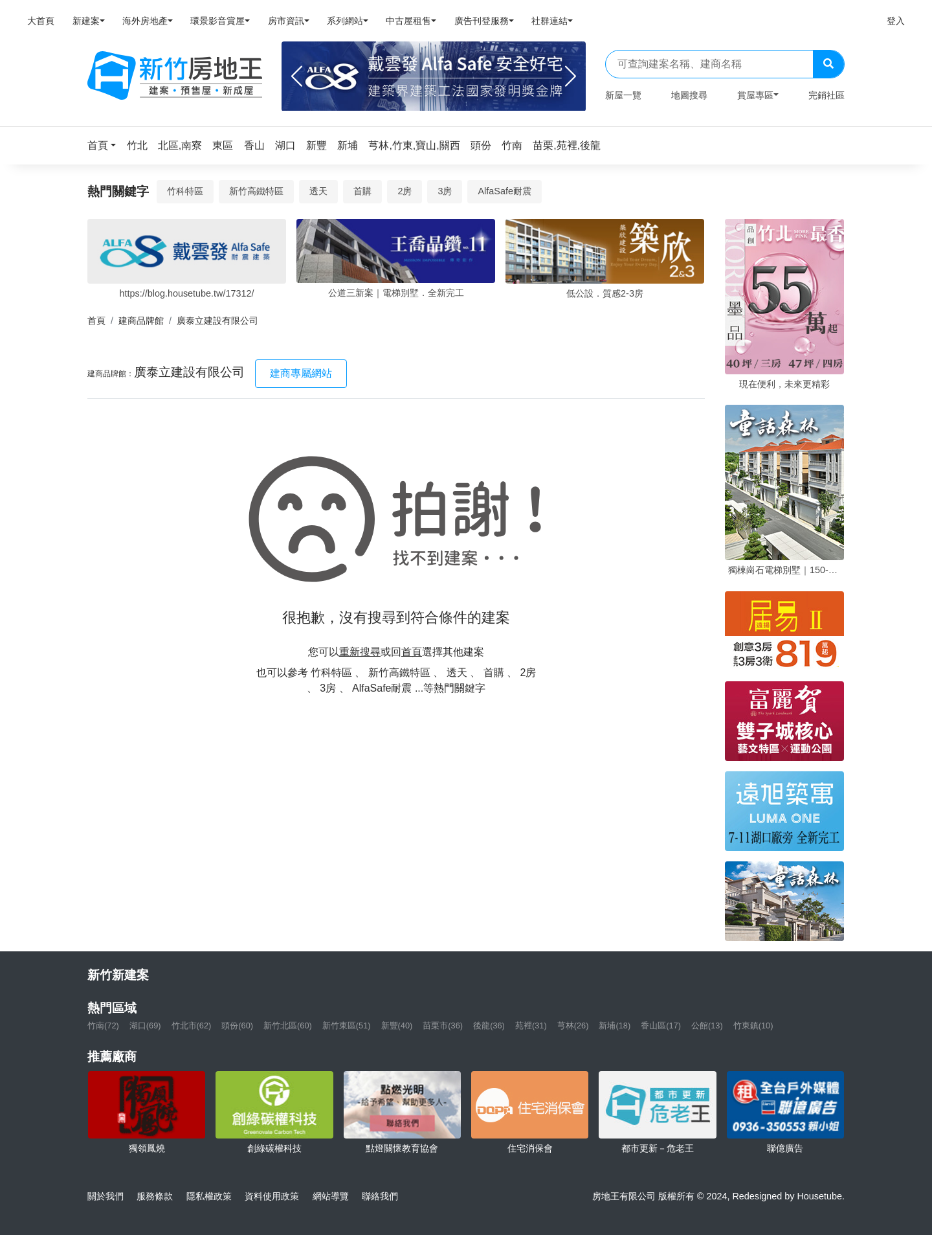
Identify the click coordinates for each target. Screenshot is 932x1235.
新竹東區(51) (346, 1025)
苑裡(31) (531, 1025)
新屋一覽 (623, 95)
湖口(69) (145, 1025)
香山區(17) (661, 1025)
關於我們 (105, 1196)
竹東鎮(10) (753, 1025)
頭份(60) (237, 1025)
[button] (105, 145)
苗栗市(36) (443, 1025)
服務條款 (155, 1196)
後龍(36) (489, 1025)
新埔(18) (614, 1025)
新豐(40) (397, 1025)
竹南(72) (103, 1025)
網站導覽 (331, 1196)
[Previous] (296, 76)
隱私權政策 (209, 1196)
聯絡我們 (380, 1196)
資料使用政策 (272, 1196)
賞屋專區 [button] (755, 95)
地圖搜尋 (689, 95)
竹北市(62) (192, 1025)
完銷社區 (826, 95)
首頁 (96, 320)
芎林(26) (573, 1025)
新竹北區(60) (287, 1025)
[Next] (570, 76)
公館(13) (707, 1025)
